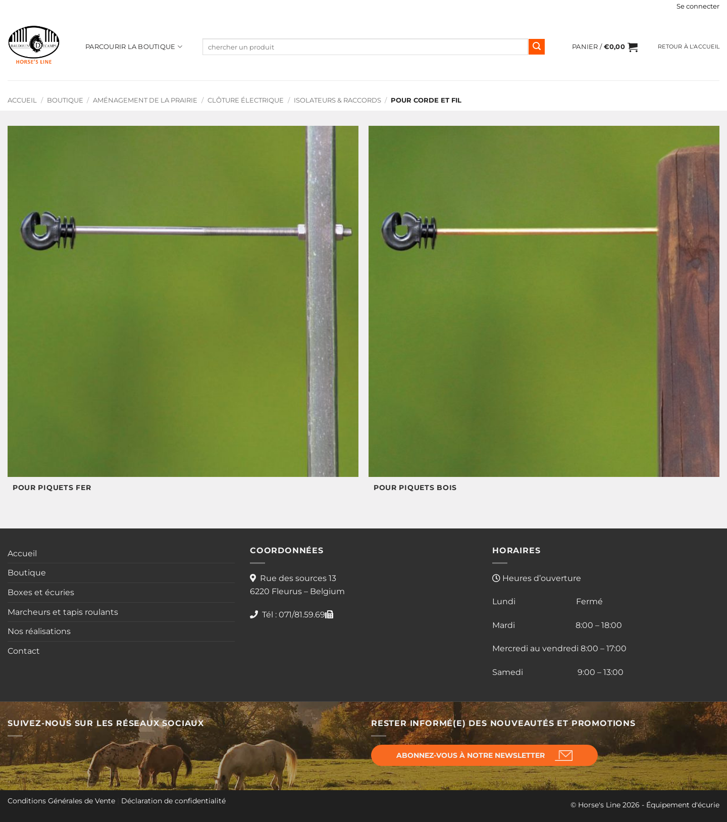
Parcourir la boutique (133, 47)
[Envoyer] (536, 47)
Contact (24, 651)
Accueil (22, 100)
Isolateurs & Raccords (337, 100)
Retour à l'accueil (688, 46)
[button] (698, 6)
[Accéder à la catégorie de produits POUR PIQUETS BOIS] (544, 314)
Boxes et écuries (41, 592)
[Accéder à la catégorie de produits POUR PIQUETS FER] (183, 314)
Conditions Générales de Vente (61, 800)
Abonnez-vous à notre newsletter (470, 755)
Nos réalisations (39, 631)
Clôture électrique (245, 100)
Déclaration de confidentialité (173, 800)
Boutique (65, 100)
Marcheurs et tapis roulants (63, 612)
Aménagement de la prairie (145, 100)
